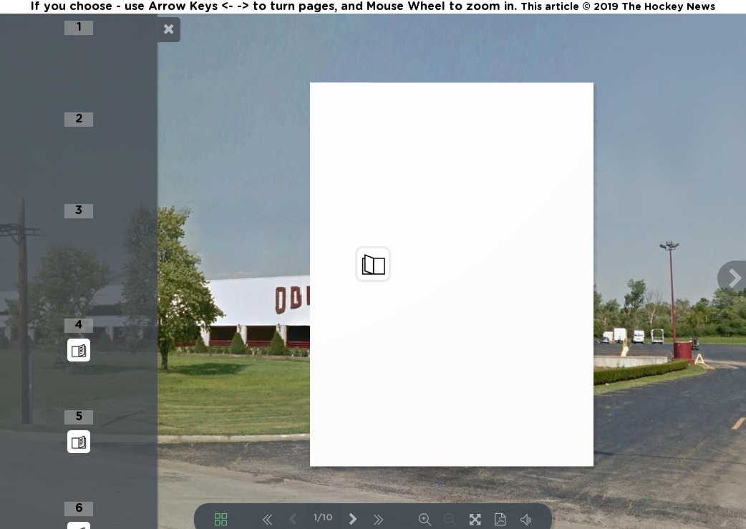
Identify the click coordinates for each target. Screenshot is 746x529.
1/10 (323, 518)
